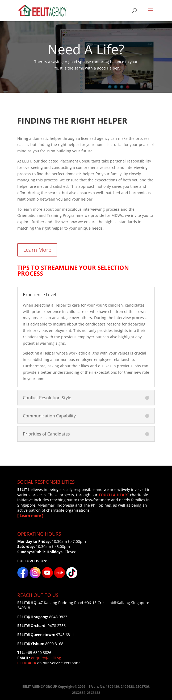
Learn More (37, 249)
